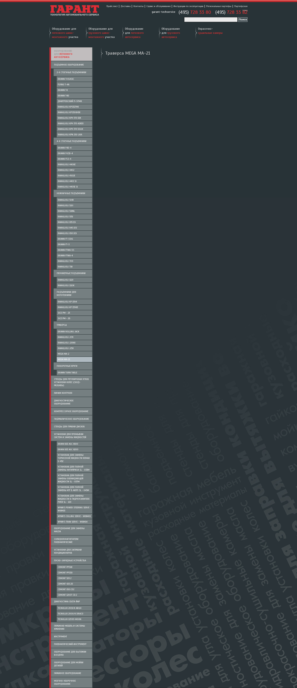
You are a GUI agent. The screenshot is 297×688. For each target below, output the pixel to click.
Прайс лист (112, 6)
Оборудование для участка (65, 33)
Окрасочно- (210, 31)
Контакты (138, 6)
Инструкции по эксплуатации (188, 6)
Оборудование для (134, 33)
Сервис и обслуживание (158, 6)
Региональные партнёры (218, 6)
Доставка (126, 6)
